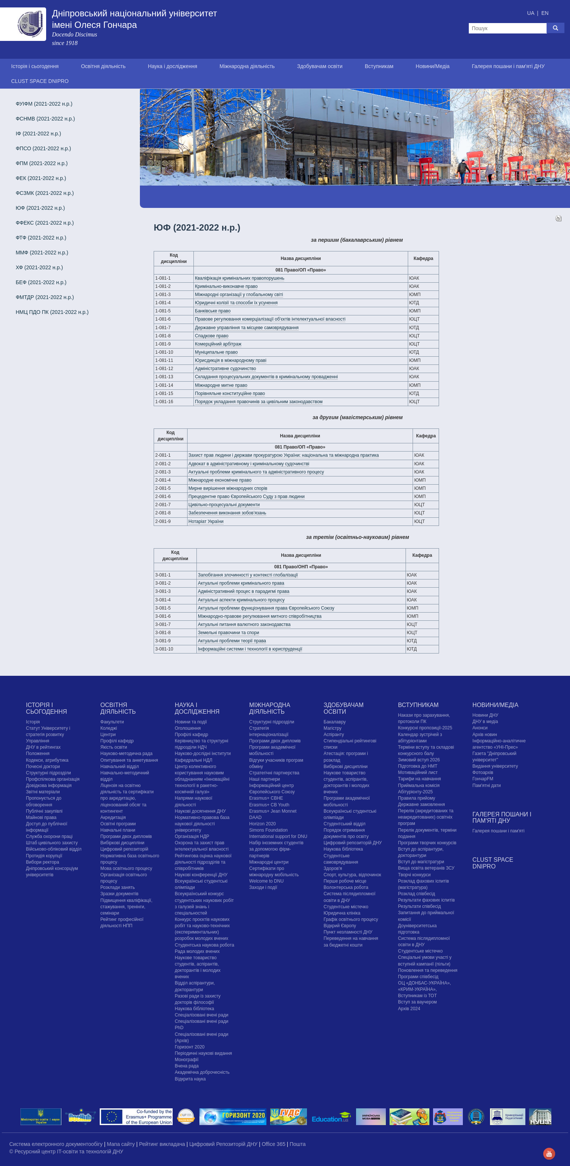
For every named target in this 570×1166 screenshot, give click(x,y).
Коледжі (108, 728)
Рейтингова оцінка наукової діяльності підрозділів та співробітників (203, 862)
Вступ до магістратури (421, 861)
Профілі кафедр (117, 740)
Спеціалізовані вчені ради (201, 1015)
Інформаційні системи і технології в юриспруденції (250, 649)
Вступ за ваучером (417, 1002)
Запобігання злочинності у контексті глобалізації (248, 575)
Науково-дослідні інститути (203, 753)
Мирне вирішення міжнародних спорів (228, 488)
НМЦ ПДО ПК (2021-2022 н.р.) (52, 312)
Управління (37, 740)
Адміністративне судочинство (225, 368)
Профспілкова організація (53, 779)
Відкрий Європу (340, 925)
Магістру (333, 728)
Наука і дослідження (172, 66)
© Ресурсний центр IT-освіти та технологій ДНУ (66, 1151)
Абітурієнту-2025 (415, 791)
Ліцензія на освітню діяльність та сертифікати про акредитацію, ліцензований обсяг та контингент (127, 798)
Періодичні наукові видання (203, 1053)
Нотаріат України (206, 521)
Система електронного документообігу (56, 1144)
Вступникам (379, 66)
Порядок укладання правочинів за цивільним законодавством (259, 401)
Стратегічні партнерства (274, 772)
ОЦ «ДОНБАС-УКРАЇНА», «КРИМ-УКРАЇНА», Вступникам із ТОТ (424, 989)
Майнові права (41, 817)
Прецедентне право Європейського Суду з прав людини (247, 496)
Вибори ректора (42, 862)
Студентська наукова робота (204, 945)
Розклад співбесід (416, 893)
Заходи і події (263, 887)
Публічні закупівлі (44, 811)
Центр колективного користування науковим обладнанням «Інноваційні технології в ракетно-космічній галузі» (202, 779)
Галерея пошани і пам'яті (499, 830)
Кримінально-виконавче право (226, 286)
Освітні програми (118, 823)
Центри (108, 734)
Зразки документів (119, 893)
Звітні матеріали (43, 791)
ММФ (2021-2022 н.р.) (42, 253)
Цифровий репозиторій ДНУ (353, 842)
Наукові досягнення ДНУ (200, 811)
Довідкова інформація (49, 785)
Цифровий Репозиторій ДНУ (224, 1144)
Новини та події (191, 722)
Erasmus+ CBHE (266, 798)
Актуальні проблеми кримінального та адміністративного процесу (256, 472)
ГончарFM (483, 778)
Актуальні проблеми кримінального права (241, 583)
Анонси (480, 727)
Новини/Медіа (432, 66)
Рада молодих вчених (197, 951)
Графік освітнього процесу (351, 919)
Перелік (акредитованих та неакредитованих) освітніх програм (426, 817)
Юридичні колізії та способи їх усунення (236, 302)
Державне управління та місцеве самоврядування (247, 327)
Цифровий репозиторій (124, 849)
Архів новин (485, 734)
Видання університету (495, 766)
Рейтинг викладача (162, 1144)
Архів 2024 (409, 1008)
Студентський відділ (345, 823)
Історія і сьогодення (35, 66)
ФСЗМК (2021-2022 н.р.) (45, 193)
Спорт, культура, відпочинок (352, 874)
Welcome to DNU (266, 881)
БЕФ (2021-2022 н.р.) (41, 282)
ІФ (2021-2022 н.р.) (38, 133)
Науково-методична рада (126, 753)
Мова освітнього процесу (126, 868)
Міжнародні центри (269, 862)
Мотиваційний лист (418, 772)
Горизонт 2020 (190, 1047)
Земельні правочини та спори (228, 632)
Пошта (297, 1144)
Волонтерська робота (346, 887)
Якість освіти (113, 747)
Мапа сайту (121, 1144)
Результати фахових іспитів (426, 900)
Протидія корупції (44, 855)
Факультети (112, 722)
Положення (37, 753)
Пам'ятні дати (487, 785)
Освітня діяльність (103, 66)
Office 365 (274, 1144)
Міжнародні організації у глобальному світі (239, 294)
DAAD (255, 817)
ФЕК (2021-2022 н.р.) (41, 178)
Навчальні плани (117, 830)
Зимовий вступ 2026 (419, 759)
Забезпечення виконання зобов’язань (227, 512)
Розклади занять (117, 887)
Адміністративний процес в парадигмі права (243, 591)
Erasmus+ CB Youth (269, 804)
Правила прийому (416, 798)
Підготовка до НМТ (418, 766)
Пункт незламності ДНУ (348, 932)
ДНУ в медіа (485, 721)
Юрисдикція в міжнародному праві (230, 360)
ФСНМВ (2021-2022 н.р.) (45, 119)
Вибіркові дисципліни (122, 842)
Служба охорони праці (49, 836)
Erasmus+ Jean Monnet (273, 811)
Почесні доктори (43, 766)
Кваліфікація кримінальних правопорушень (239, 278)
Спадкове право (211, 335)
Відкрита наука (190, 1079)
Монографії (187, 1059)
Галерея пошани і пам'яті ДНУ (508, 66)
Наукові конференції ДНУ (201, 874)
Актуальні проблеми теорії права (232, 640)
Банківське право (213, 311)
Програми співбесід (418, 976)
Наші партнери (264, 779)
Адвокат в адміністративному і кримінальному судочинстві (249, 463)
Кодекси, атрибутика (47, 760)
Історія (33, 722)
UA (531, 13)
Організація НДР (192, 836)
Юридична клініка (342, 913)
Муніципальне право (216, 352)
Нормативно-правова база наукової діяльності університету (202, 824)
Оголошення (188, 728)
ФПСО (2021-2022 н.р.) (43, 148)
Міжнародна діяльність (247, 66)
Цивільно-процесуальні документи (224, 504)
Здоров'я (333, 868)
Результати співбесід (419, 906)
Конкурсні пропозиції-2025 (425, 727)
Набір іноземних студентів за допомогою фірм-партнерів (276, 849)
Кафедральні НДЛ (193, 760)
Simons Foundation (268, 830)
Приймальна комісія (419, 785)
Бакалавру (335, 722)
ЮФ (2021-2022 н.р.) (40, 208)
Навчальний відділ (119, 766)
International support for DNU (278, 836)
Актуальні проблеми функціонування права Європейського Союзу (266, 608)
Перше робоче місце (345, 881)
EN (544, 13)
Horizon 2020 (262, 823)
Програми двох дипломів (126, 836)
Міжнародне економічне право (220, 480)
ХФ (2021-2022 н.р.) (39, 267)
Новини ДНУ (486, 715)
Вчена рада (187, 1066)
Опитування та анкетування (129, 760)
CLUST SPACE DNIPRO (39, 81)
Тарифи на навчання (419, 778)
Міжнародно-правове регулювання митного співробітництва (259, 616)
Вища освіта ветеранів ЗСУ (426, 868)
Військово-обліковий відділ (53, 849)
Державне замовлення (421, 804)
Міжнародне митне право (221, 385)
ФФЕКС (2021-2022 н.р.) (45, 223)
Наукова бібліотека (194, 1008)
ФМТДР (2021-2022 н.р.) (45, 297)
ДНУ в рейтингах (43, 747)
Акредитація (113, 817)
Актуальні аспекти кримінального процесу (241, 600)
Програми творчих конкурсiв (427, 842)
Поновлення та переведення (427, 970)
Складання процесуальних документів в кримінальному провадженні (266, 376)
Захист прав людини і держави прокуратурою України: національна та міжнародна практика (284, 455)
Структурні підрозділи (48, 772)
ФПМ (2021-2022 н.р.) (42, 163)
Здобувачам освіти (319, 66)
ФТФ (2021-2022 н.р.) (41, 238)
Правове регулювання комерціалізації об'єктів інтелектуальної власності (270, 319)
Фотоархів (483, 772)
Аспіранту (334, 734)
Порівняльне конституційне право (230, 393)
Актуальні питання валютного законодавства (244, 624)
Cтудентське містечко (346, 906)
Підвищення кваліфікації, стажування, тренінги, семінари (126, 907)
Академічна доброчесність (202, 1072)
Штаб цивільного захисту (52, 842)
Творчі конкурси (414, 874)
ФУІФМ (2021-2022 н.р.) (44, 104)
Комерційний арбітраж (218, 344)
